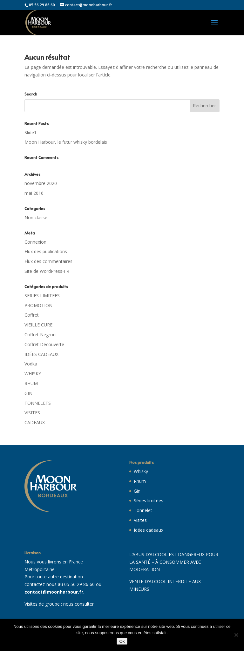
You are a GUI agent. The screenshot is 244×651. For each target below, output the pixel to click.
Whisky (141, 471)
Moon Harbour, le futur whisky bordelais (65, 142)
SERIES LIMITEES (42, 296)
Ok (122, 641)
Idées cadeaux (148, 530)
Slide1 (30, 132)
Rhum (140, 481)
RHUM (31, 383)
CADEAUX (34, 422)
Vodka (30, 364)
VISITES (32, 413)
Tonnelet (143, 510)
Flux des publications (45, 251)
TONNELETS (37, 403)
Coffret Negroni (40, 335)
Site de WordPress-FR (46, 271)
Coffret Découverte (44, 344)
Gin (137, 491)
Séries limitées (148, 500)
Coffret (31, 315)
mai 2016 (34, 193)
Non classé (35, 217)
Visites (140, 520)
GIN (28, 393)
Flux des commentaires (48, 261)
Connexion (35, 242)
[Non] (236, 635)
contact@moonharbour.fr (53, 592)
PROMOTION (38, 305)
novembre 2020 (40, 183)
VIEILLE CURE (38, 325)
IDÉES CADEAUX (41, 354)
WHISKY (32, 374)
